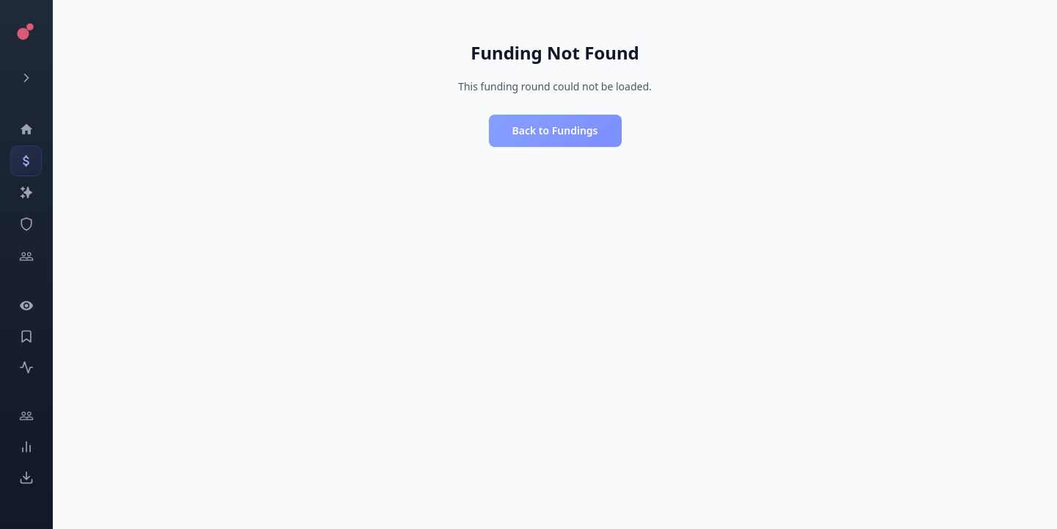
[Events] (26, 160)
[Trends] (26, 446)
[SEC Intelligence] (26, 224)
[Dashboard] (26, 129)
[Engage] (26, 416)
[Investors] (26, 256)
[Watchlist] (26, 305)
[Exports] (26, 477)
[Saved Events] (26, 336)
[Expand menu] (26, 78)
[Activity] (26, 367)
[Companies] (26, 192)
